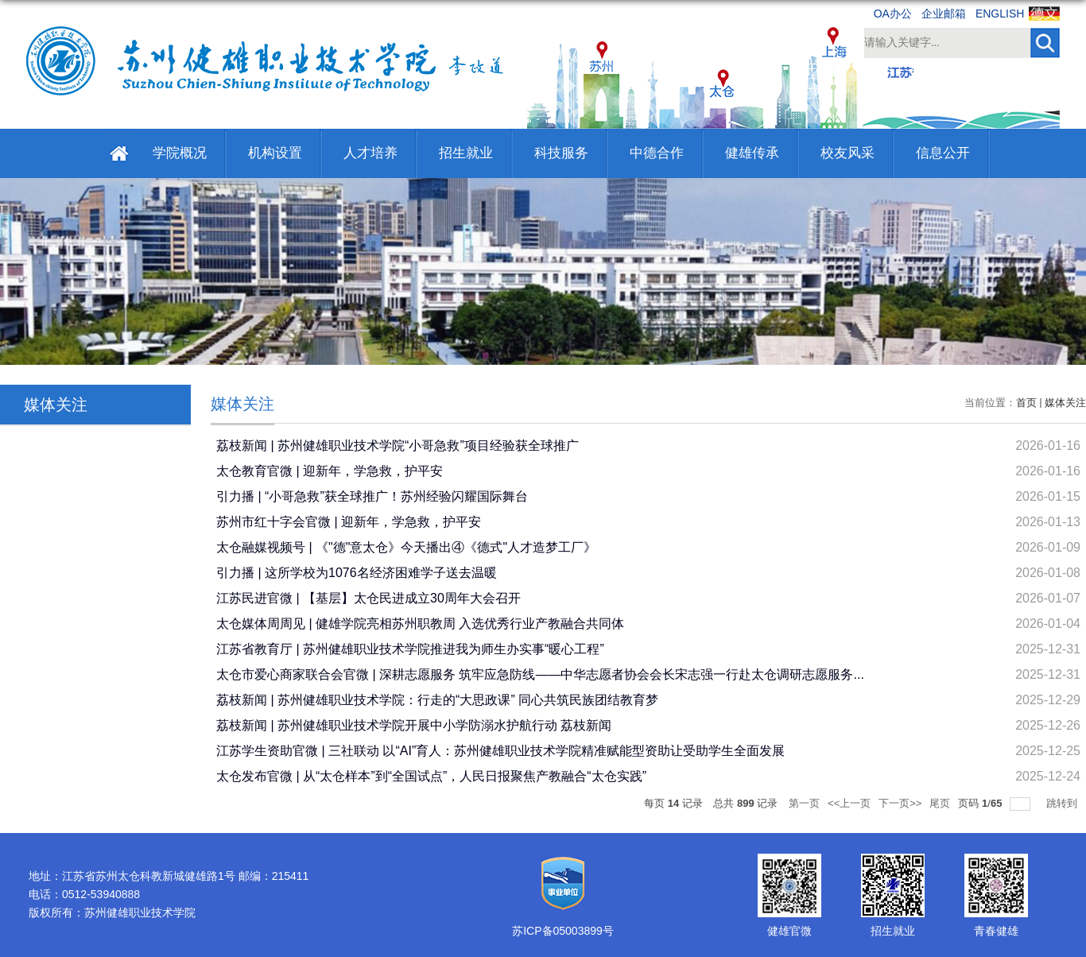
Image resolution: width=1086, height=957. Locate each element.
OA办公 (893, 13)
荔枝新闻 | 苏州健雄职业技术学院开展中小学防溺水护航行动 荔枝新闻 (414, 725)
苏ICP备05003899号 (563, 930)
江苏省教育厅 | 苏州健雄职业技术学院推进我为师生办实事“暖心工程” (410, 649)
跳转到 (1063, 803)
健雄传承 (752, 153)
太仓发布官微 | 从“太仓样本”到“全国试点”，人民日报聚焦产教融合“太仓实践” (431, 776)
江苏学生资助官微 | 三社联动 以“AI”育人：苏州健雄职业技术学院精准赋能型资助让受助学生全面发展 (500, 750)
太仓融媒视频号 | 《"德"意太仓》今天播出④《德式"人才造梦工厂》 (406, 547)
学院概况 (180, 153)
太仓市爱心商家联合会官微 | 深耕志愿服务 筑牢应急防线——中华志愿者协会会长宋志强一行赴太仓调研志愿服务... (540, 674)
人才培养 (370, 153)
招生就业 (466, 153)
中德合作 (657, 153)
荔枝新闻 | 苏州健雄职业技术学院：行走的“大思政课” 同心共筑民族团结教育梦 (437, 700)
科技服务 (561, 153)
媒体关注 (1065, 403)
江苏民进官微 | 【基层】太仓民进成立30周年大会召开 (368, 598)
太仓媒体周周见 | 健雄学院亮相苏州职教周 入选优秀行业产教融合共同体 (420, 623)
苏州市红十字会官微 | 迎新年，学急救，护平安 (348, 522)
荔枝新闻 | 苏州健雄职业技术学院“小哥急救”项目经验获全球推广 (397, 445)
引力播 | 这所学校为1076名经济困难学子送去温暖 (356, 572)
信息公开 (943, 153)
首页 (1026, 403)
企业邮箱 (943, 13)
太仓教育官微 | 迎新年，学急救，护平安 (329, 471)
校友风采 (847, 153)
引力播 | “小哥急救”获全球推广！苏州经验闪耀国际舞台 (372, 496)
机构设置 (275, 153)
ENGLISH (999, 13)
